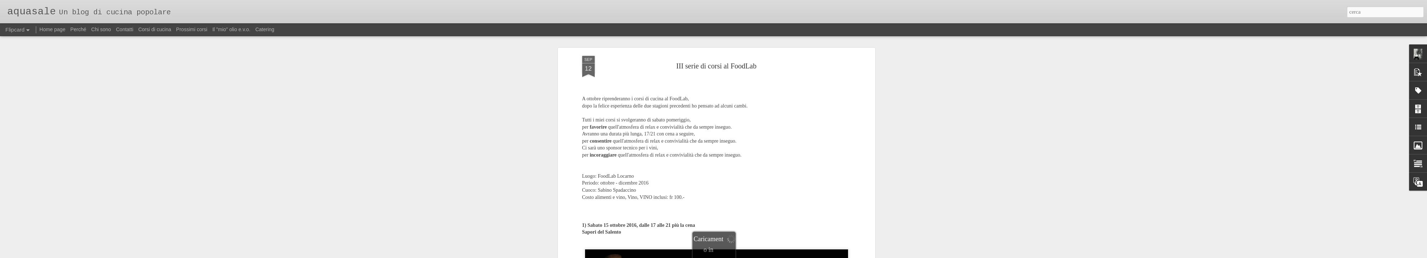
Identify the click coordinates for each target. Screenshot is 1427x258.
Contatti (124, 29)
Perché (78, 29)
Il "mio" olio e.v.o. (231, 29)
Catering (264, 29)
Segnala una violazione (762, 254)
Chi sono (101, 29)
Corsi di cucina (154, 29)
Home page (52, 29)
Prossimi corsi (191, 29)
